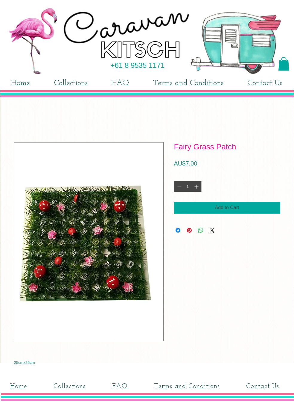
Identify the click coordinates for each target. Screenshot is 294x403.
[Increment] (197, 186)
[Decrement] (178, 186)
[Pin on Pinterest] (189, 230)
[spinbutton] (187, 186)
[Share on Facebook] (178, 230)
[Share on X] (212, 230)
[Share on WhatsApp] (200, 230)
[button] (284, 64)
